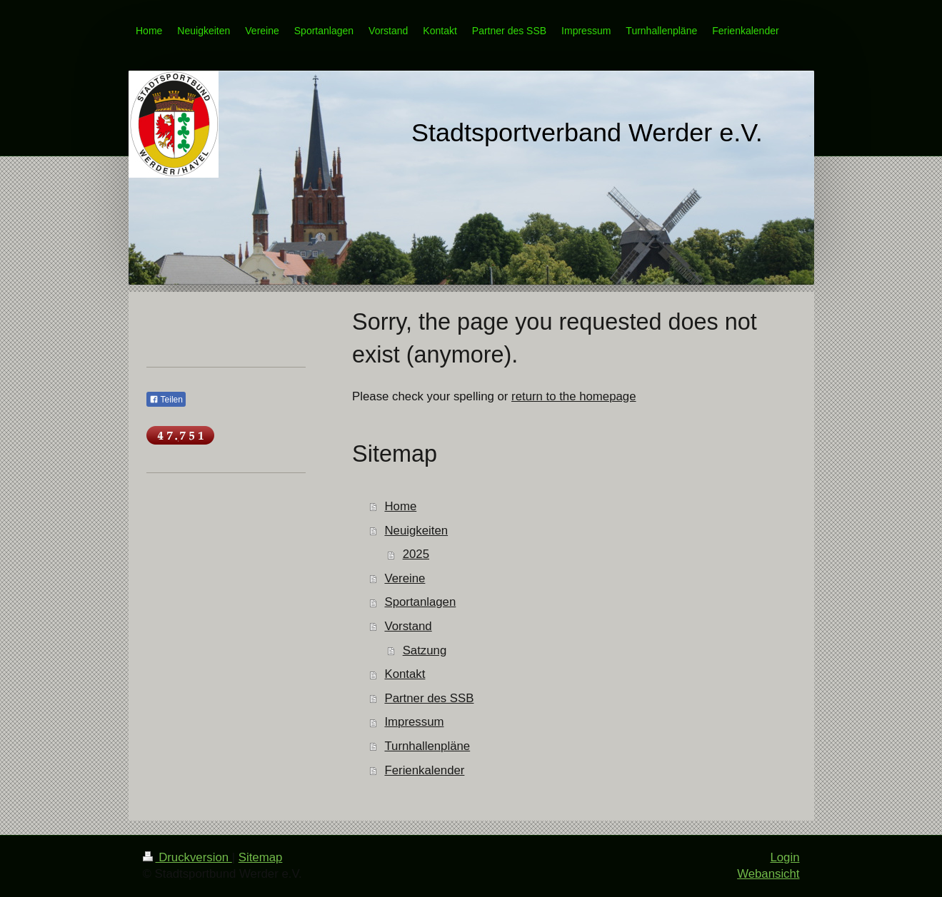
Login (784, 857)
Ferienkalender (424, 770)
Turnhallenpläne (427, 746)
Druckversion (187, 857)
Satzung (425, 650)
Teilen (166, 400)
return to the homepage (573, 396)
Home (400, 506)
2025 (416, 554)
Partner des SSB (428, 698)
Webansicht (768, 874)
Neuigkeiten (416, 530)
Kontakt (404, 674)
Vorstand (407, 626)
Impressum (414, 722)
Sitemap (261, 857)
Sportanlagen (420, 602)
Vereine (404, 578)
